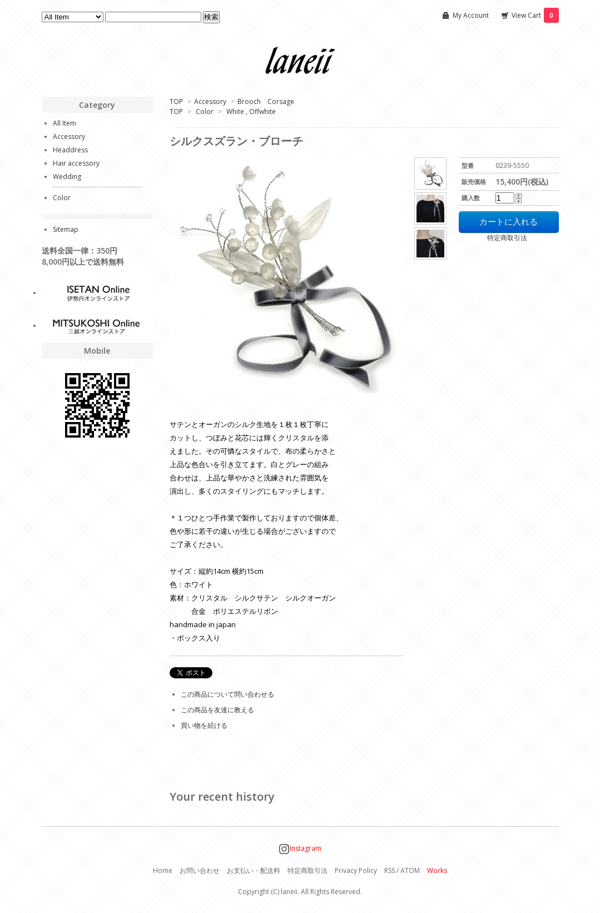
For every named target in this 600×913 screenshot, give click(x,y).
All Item (64, 123)
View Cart (535, 15)
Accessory (210, 101)
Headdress (70, 150)
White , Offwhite (251, 111)
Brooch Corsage (265, 101)
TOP (176, 101)
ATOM (410, 870)
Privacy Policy (356, 870)
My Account (471, 15)
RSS (389, 870)
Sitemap (65, 229)
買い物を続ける (204, 725)
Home (162, 870)
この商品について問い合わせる (227, 694)
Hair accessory (76, 163)
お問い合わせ (200, 870)
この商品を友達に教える (217, 709)
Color (205, 111)
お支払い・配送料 (253, 870)
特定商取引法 (493, 237)
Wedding (67, 176)
